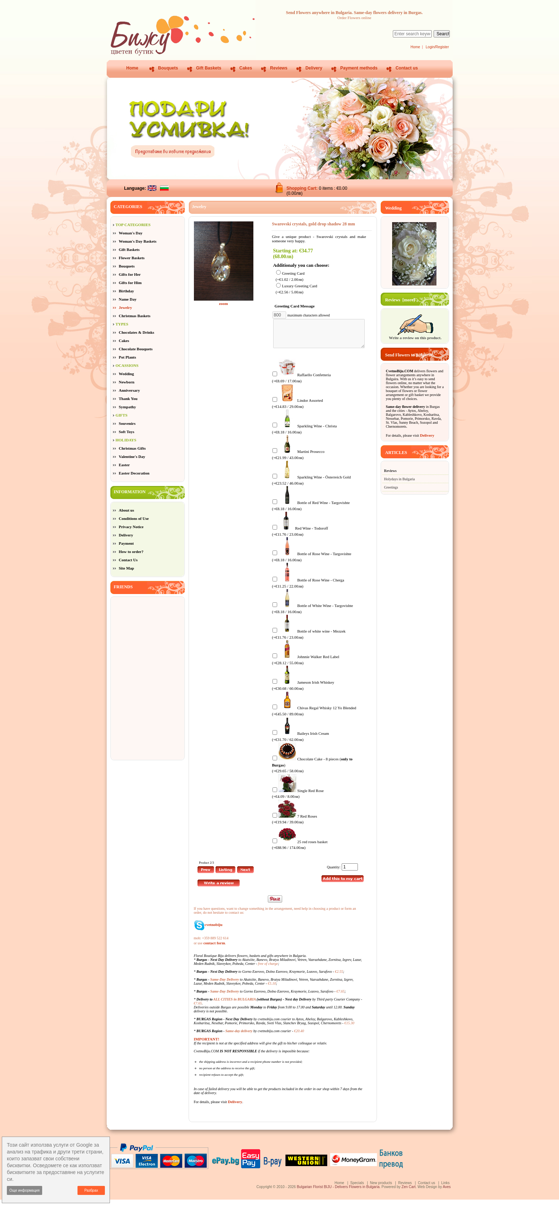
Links (445, 1188)
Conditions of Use (134, 518)
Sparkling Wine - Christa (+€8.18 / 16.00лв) (304, 434)
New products (381, 1188)
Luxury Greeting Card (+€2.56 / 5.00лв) (296, 289)
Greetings (391, 487)
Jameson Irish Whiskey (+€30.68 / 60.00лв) (303, 690)
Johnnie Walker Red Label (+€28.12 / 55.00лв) (305, 664)
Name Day (128, 299)
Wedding (126, 374)
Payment (126, 543)
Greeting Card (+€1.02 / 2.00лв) (290, 276)
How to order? (131, 551)
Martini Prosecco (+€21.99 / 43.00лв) (298, 459)
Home (415, 47)
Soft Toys (126, 432)
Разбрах (91, 1190)
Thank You (128, 398)
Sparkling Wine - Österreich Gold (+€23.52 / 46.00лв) (311, 485)
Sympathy (127, 407)
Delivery (313, 68)
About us (126, 510)
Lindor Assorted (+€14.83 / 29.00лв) (297, 408)
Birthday (126, 291)
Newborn (126, 382)
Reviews (278, 68)
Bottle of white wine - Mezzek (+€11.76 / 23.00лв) (308, 639)
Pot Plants (127, 357)
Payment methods (358, 68)
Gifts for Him (130, 282)
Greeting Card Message (296, 306)
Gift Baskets (208, 68)
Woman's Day (131, 233)
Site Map (126, 568)
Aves (447, 1192)
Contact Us (128, 560)
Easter (124, 465)
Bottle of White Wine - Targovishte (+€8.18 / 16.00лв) (312, 613)
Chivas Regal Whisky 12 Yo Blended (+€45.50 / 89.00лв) (314, 715)
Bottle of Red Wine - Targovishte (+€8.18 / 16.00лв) (311, 510)
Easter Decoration (134, 473)
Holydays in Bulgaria (399, 479)
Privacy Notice (131, 527)
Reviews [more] (400, 299)
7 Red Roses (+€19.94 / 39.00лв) (294, 824)
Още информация (24, 1190)
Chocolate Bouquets (136, 349)
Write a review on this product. (415, 335)
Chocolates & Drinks (136, 332)
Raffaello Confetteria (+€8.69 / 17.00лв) (301, 382)
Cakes (245, 68)
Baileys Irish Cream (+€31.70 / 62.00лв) (300, 741)
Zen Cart (408, 1192)
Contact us (406, 68)
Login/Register (437, 47)
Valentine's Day (132, 456)
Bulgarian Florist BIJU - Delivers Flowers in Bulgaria (338, 1192)
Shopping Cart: (303, 188)
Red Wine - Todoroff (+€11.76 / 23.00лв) (300, 536)
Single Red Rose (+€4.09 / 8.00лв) (298, 798)
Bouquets (168, 68)
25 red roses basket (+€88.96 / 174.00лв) (299, 849)
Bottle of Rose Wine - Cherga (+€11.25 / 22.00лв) (308, 588)
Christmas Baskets (135, 316)
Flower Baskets (132, 258)
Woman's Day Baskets (138, 241)
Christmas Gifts (132, 448)
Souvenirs (127, 423)
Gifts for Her (130, 274)
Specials (357, 1188)
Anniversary (129, 390)
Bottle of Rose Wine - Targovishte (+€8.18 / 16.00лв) (311, 561)
